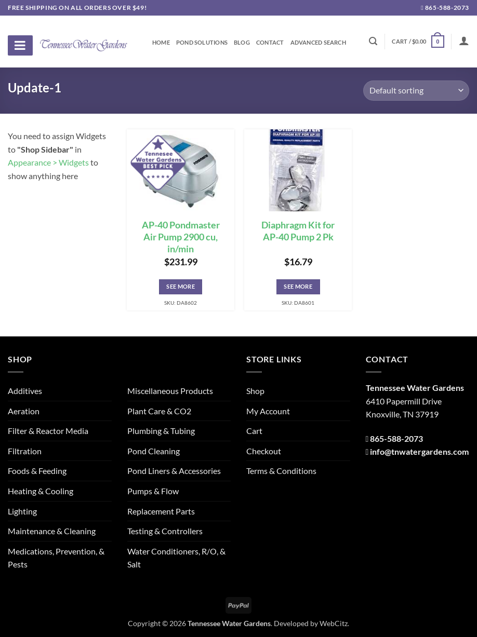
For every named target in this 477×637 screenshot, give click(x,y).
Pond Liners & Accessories (174, 471)
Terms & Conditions (281, 471)
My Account (268, 411)
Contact (270, 42)
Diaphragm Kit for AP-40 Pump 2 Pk (298, 231)
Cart (254, 431)
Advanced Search (318, 42)
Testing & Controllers (165, 531)
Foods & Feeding (37, 471)
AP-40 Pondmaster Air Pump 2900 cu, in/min (181, 237)
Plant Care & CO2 (159, 411)
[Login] (464, 40)
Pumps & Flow (153, 491)
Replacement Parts (161, 511)
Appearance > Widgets (48, 162)
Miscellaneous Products (170, 391)
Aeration (23, 411)
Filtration (25, 451)
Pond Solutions (202, 42)
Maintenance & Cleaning (52, 531)
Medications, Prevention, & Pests (56, 558)
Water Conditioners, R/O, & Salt (176, 558)
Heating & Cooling (40, 491)
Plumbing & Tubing (161, 431)
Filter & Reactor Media (48, 431)
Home (161, 42)
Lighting (22, 511)
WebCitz (334, 623)
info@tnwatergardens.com (419, 451)
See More (180, 286)
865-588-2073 (445, 7)
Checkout (263, 451)
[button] (418, 41)
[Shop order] (416, 90)
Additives (25, 391)
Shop (255, 391)
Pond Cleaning (153, 451)
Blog (242, 42)
